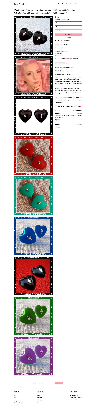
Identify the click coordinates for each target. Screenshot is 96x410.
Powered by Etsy (73, 399)
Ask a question (67, 40)
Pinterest (39, 401)
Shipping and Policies (18, 403)
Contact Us (16, 405)
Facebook (39, 395)
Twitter (38, 403)
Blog (63, 4)
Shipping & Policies (64, 44)
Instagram (39, 397)
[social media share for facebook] (56, 40)
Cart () (77, 4)
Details (57, 44)
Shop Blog (39, 399)
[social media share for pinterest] (61, 40)
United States (63, 19)
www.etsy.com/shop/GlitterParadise (62, 64)
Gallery (72, 4)
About (67, 4)
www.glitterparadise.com (60, 62)
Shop (59, 4)
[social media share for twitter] (58, 40)
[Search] (81, 4)
